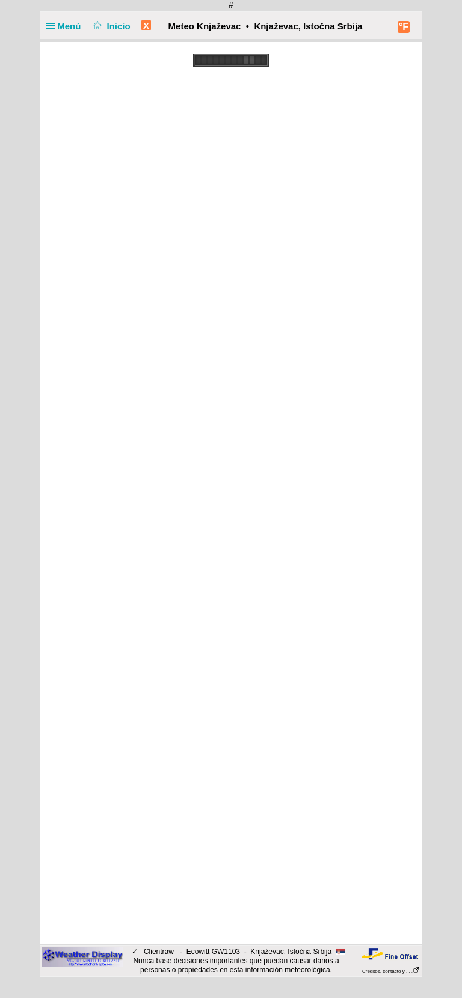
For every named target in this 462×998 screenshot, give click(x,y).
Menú (66, 26)
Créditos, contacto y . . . (391, 971)
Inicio (110, 26)
